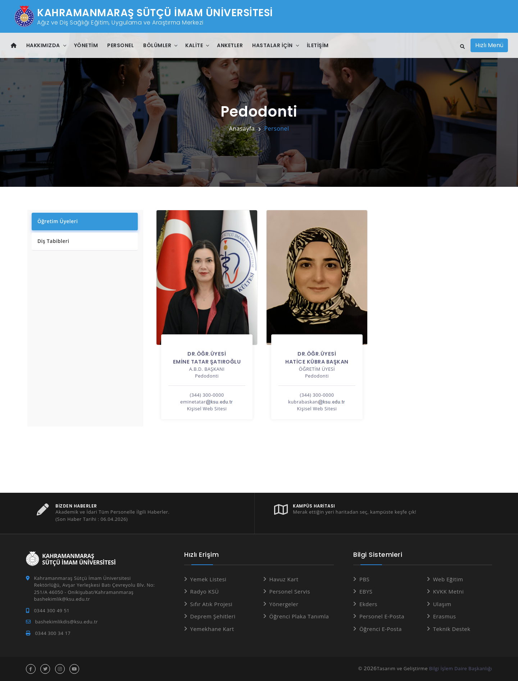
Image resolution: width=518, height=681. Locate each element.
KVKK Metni (448, 591)
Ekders (368, 604)
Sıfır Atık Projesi (211, 604)
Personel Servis (289, 591)
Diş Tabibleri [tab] (52, 241)
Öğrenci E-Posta (380, 628)
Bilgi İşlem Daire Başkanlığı (460, 668)
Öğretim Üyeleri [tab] (56, 221)
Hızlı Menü (489, 45)
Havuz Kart (284, 579)
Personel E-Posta (381, 616)
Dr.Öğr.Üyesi (206, 353)
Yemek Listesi (208, 579)
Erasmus (444, 616)
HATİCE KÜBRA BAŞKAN (317, 361)
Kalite (194, 45)
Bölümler (157, 45)
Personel (120, 45)
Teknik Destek (452, 628)
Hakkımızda (43, 45)
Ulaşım (442, 604)
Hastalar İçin (272, 45)
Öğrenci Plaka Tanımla (299, 616)
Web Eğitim (448, 579)
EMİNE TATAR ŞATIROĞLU (207, 361)
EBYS (366, 591)
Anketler (230, 45)
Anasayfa (242, 128)
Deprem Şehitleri (213, 616)
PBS (364, 579)
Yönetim (86, 45)
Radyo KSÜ (204, 591)
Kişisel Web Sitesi (207, 408)
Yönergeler (284, 604)
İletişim (318, 45)
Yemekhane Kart (212, 628)
